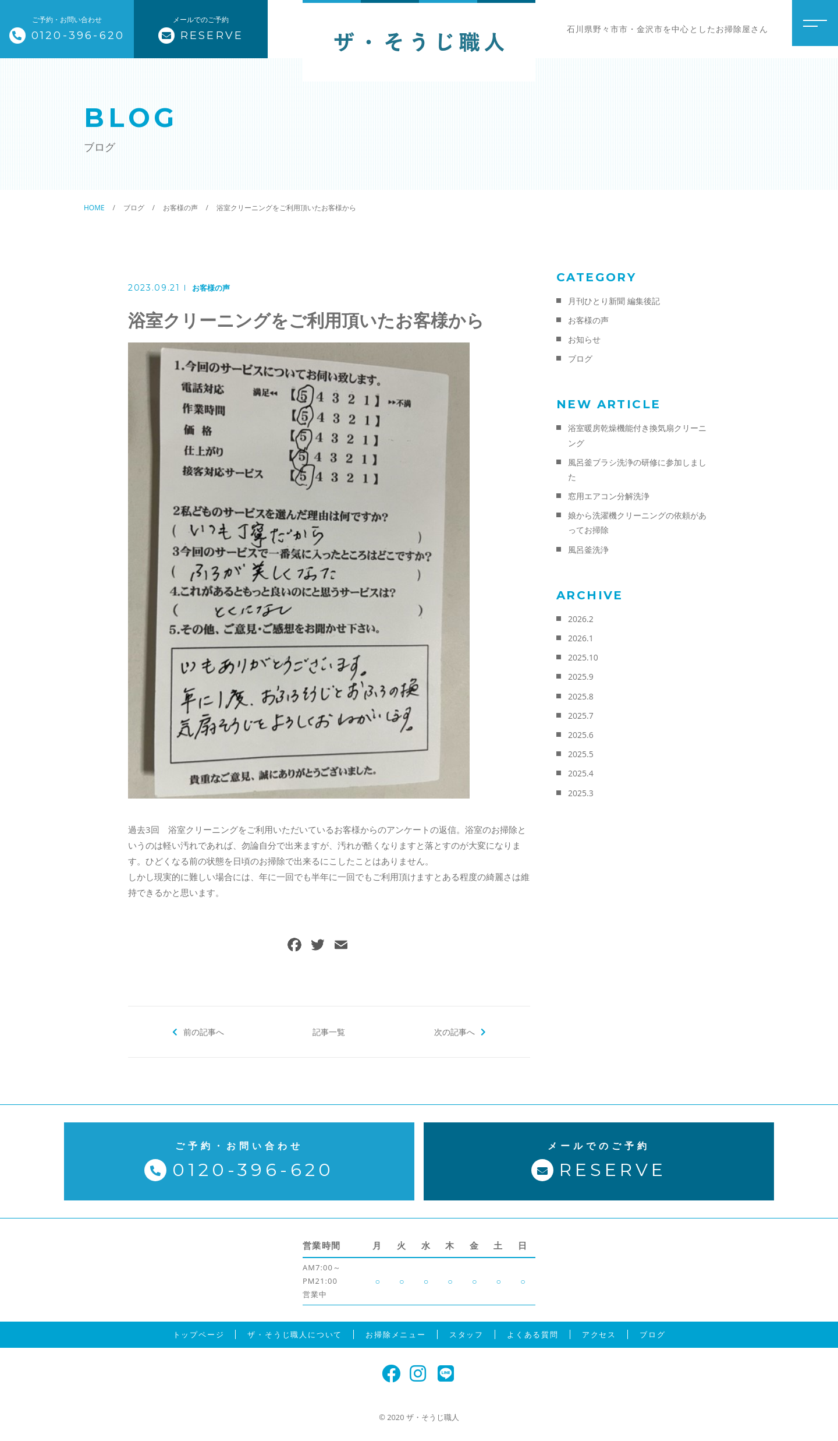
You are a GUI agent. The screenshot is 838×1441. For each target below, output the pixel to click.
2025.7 (581, 715)
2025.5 (581, 754)
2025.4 (581, 773)
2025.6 (581, 734)
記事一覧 (328, 1031)
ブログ (580, 358)
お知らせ (584, 339)
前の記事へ (204, 1031)
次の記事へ (454, 1031)
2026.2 (581, 618)
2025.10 (583, 657)
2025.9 (581, 676)
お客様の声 (211, 287)
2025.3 (581, 793)
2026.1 (581, 638)
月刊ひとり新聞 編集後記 (614, 300)
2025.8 (581, 696)
